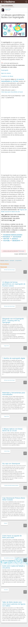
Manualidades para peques (9, 555)
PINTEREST (6, 237)
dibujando (7, 257)
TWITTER (6, 238)
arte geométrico (18, 257)
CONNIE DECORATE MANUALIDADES (11, 482)
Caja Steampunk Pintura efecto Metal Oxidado (13, 496)
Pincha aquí (21, 248)
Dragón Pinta (8, 9)
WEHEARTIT (16, 240)
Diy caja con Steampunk (11, 461)
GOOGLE (15, 238)
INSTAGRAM (17, 237)
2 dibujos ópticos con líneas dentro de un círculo (12, 427)
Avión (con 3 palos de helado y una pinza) (13, 564)
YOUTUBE (6, 240)
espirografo (12, 257)
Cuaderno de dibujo (7, 76)
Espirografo (5, 70)
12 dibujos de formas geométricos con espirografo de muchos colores (13, 281)
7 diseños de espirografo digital (13, 355)
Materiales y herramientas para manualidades (13, 391)
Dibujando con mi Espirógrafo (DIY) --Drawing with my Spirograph (13, 318)
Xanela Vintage (7, 448)
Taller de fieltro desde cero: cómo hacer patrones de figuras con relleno (13, 601)
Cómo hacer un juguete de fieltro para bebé (12, 534)
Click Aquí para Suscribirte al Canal (12, 92)
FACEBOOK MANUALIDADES (12, 235)
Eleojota (5, 520)
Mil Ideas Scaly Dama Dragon (9, 303)
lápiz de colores (6, 73)
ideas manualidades (7, 5)
